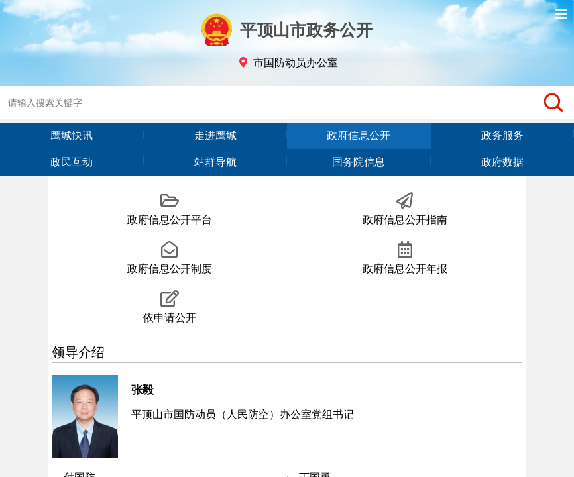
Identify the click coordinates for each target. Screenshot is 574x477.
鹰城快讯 (71, 135)
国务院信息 (358, 162)
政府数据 (502, 162)
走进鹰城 (215, 135)
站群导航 (215, 162)
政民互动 (71, 162)
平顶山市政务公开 (287, 30)
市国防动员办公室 (295, 62)
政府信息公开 (358, 135)
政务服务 (502, 135)
